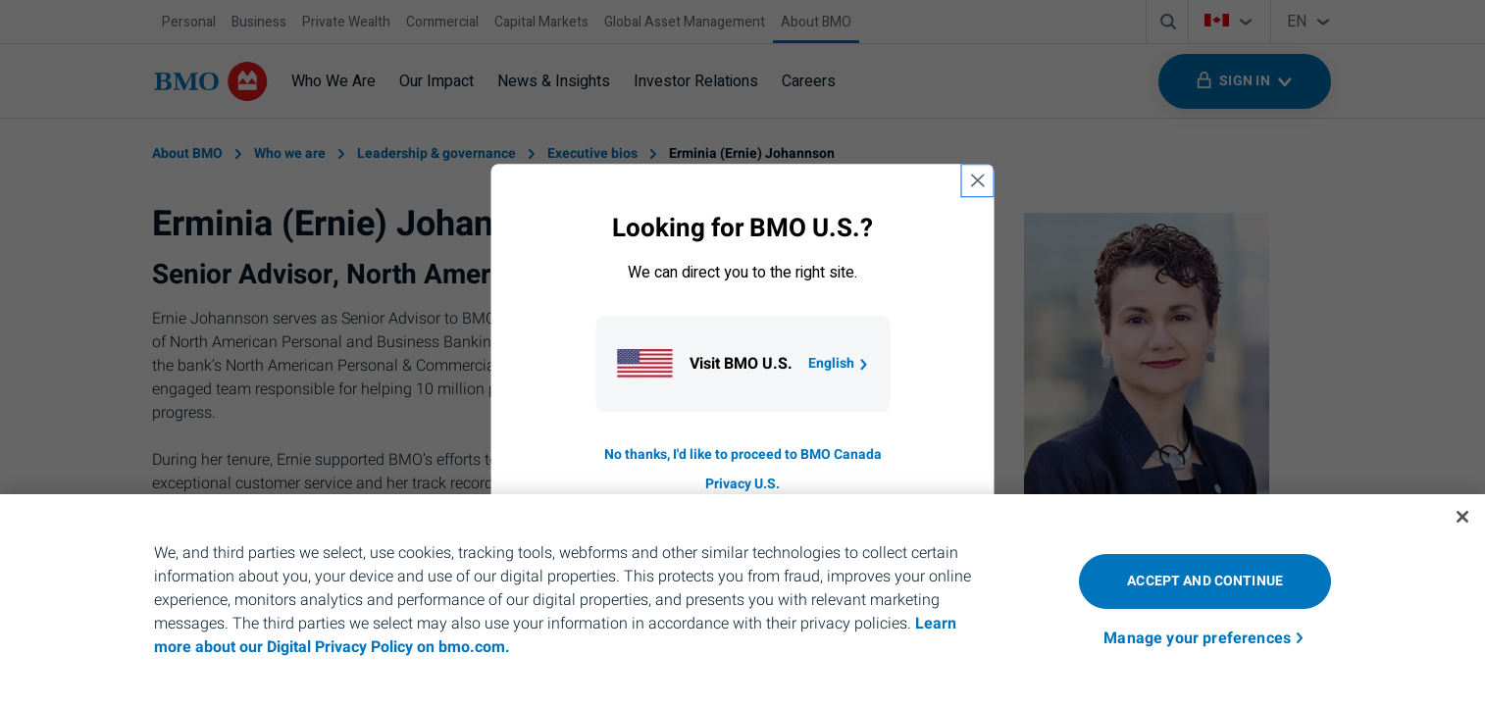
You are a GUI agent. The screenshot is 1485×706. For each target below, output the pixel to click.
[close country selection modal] (978, 180)
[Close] (1462, 516)
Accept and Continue (1205, 581)
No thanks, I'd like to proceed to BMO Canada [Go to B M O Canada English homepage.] (743, 454)
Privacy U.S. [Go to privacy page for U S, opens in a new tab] (742, 484)
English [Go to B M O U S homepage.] (839, 363)
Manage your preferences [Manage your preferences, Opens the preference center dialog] (1197, 638)
